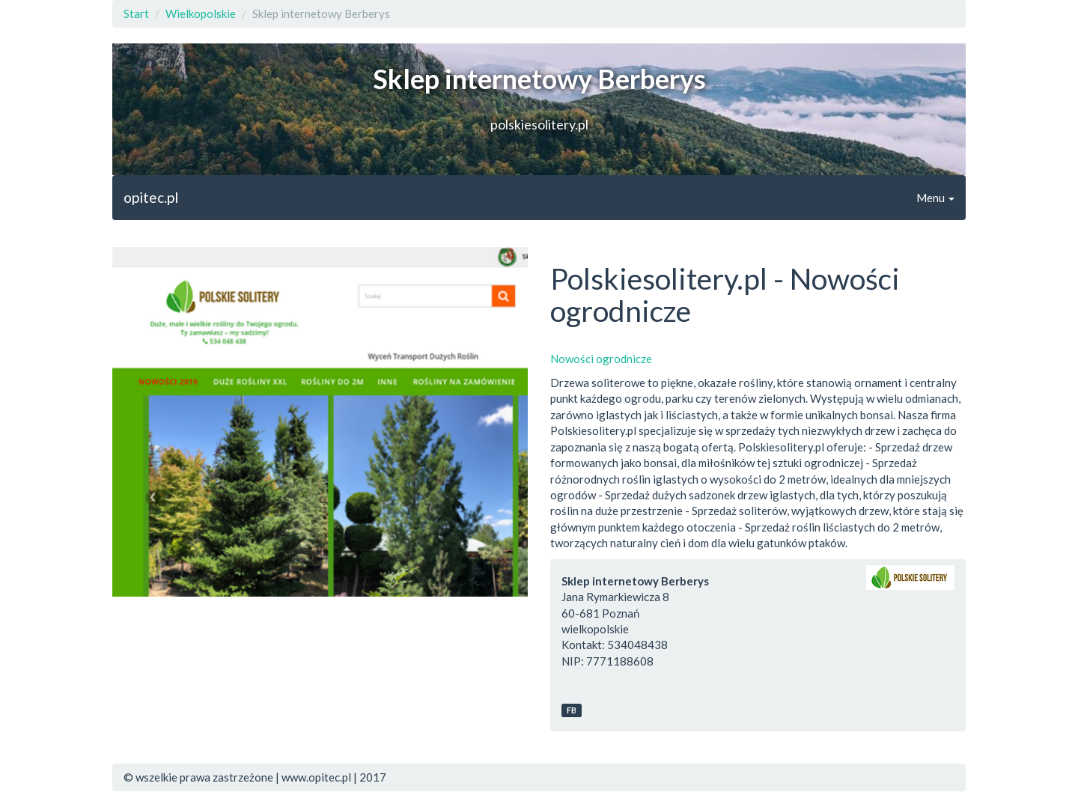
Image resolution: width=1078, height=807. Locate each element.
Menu (935, 197)
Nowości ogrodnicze (601, 358)
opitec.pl (151, 197)
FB (571, 710)
